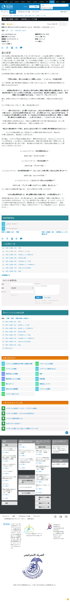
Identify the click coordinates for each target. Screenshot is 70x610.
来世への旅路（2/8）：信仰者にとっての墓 (16, 251)
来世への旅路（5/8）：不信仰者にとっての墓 (17, 261)
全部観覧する (6, 275)
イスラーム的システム (12, 394)
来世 (11, 15)
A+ (65, 24)
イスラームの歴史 (45, 389)
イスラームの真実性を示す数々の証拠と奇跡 (19, 363)
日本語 (51, 1)
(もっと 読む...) (5, 452)
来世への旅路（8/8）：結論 (12, 271)
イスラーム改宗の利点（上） (14, 418)
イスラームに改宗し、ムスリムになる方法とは (20, 413)
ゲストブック (35, 11)
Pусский (35, 1)
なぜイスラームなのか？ (13, 423)
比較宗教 (42, 379)
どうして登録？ (34, 6)
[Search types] (47, 8)
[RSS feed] (66, 516)
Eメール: (3, 291)
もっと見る (5, 498)
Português (41, 1)
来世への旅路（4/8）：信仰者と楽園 (14, 258)
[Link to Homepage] (7, 6)
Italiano (57, 1)
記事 (12, 11)
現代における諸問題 (12, 389)
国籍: (2, 288)
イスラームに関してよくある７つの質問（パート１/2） (22, 428)
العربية (11, 1)
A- (60, 24)
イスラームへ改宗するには (47, 369)
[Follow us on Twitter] (60, 516)
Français (23, 1)
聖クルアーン (10, 384)
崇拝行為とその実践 (12, 374)
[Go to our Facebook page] (55, 516)
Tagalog (63, 1)
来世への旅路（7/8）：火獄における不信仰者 (17, 268)
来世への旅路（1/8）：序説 (10, 232)
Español (16, 1)
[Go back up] (66, 432)
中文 (47, 1)
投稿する (38, 297)
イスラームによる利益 (46, 363)
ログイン (26, 6)
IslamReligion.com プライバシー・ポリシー (15, 518)
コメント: (38, 283)
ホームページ (4, 11)
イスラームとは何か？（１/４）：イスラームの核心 (21, 408)
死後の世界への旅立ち (18, 15)
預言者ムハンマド (45, 384)
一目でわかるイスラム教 (23, 11)
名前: (3, 284)
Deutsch (29, 1)
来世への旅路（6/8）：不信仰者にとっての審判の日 (18, 264)
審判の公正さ (8, 348)
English (5, 1)
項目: (3, 30)
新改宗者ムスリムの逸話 (13, 379)
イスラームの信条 (11, 369)
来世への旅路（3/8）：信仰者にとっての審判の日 (55, 233)
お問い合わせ (63, 11)
